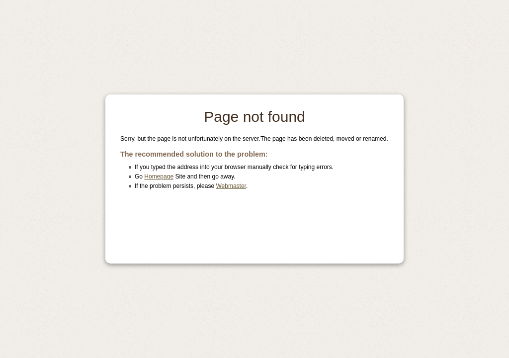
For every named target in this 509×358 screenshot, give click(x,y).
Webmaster (231, 185)
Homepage (158, 176)
